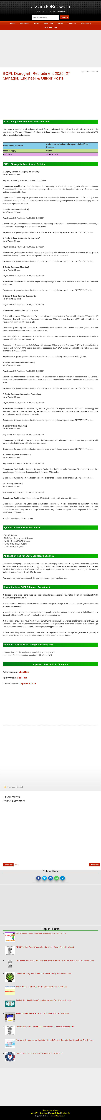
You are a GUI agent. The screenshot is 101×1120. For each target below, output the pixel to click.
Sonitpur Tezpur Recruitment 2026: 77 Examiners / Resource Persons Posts (45, 1027)
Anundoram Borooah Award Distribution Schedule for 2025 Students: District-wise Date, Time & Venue (55, 1040)
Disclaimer (44, 1113)
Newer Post (8, 865)
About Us (34, 1113)
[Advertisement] (50, 48)
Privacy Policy (54, 1113)
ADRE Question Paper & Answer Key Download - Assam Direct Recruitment (45, 947)
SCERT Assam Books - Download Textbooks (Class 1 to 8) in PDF (41, 934)
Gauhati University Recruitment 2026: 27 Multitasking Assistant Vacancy (43, 974)
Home (16, 865)
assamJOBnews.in (50, 6)
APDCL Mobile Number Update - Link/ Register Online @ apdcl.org (41, 987)
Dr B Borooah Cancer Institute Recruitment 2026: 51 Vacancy (39, 1053)
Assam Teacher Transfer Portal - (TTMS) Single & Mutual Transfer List (42, 1013)
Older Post (94, 865)
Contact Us (65, 1113)
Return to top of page (50, 1110)
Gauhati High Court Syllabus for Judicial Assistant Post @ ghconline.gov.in (44, 1000)
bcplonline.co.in (28, 683)
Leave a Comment (91, 71)
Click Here (24, 672)
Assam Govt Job (17, 787)
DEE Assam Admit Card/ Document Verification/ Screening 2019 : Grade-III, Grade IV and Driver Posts (55, 960)
